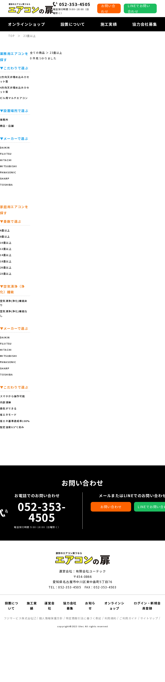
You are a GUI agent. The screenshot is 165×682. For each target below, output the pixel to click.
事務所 (4, 119)
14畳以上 (6, 255)
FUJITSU (6, 153)
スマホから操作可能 (12, 396)
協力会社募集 (144, 24)
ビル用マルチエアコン (14, 98)
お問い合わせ (108, 8)
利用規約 (110, 618)
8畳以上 (5, 236)
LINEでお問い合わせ (139, 8)
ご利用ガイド (128, 618)
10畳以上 (6, 242)
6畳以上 (5, 230)
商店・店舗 (7, 126)
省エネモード (8, 414)
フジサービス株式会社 (20, 618)
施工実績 (109, 24)
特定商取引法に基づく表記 (83, 618)
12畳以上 (6, 249)
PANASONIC (8, 172)
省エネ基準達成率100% (15, 421)
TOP (11, 36)
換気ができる (8, 408)
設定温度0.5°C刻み (12, 427)
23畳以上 (6, 273)
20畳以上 (6, 267)
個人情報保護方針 (51, 618)
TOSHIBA (6, 184)
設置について (72, 24)
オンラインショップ (26, 24)
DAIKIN (5, 147)
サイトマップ (149, 618)
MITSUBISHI (8, 166)
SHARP (4, 178)
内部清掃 (5, 402)
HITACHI (6, 160)
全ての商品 (37, 53)
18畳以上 (6, 261)
